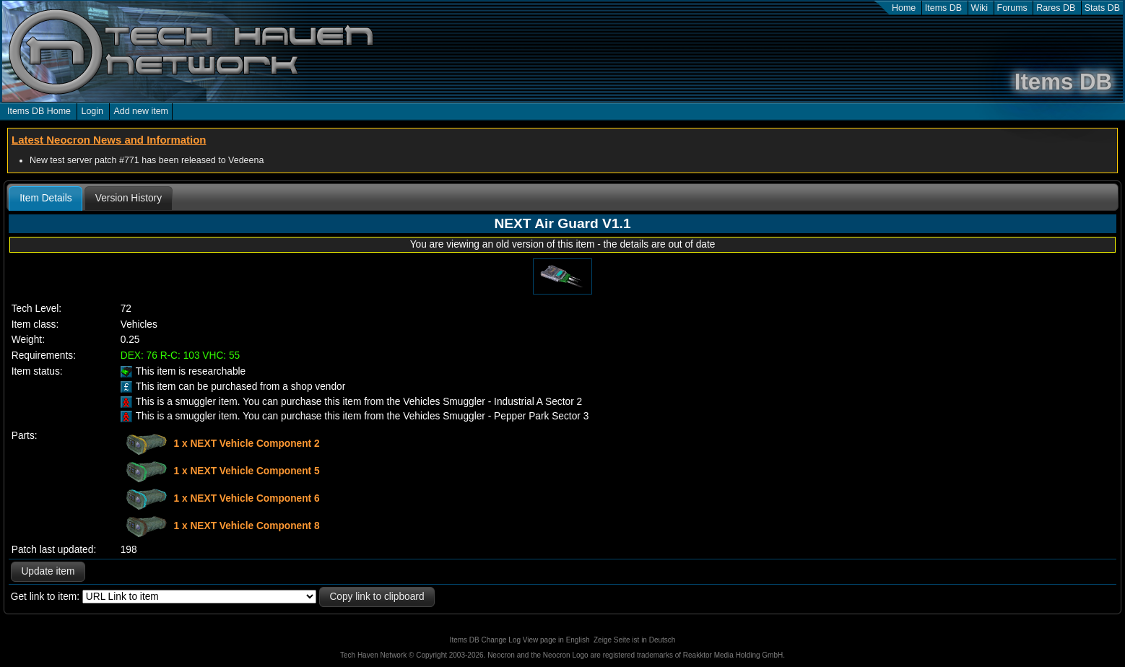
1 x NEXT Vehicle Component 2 (247, 443)
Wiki (980, 8)
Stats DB (1102, 8)
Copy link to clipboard (376, 596)
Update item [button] (47, 571)
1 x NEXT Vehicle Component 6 (247, 498)
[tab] (45, 198)
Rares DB (1055, 8)
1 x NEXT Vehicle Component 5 (247, 471)
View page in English (556, 640)
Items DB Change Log (485, 640)
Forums (1012, 8)
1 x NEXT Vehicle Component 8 (247, 525)
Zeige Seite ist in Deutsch (634, 640)
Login (92, 111)
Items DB (943, 8)
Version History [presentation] (128, 198)
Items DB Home (39, 111)
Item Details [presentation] (45, 198)
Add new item (140, 111)
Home (904, 8)
